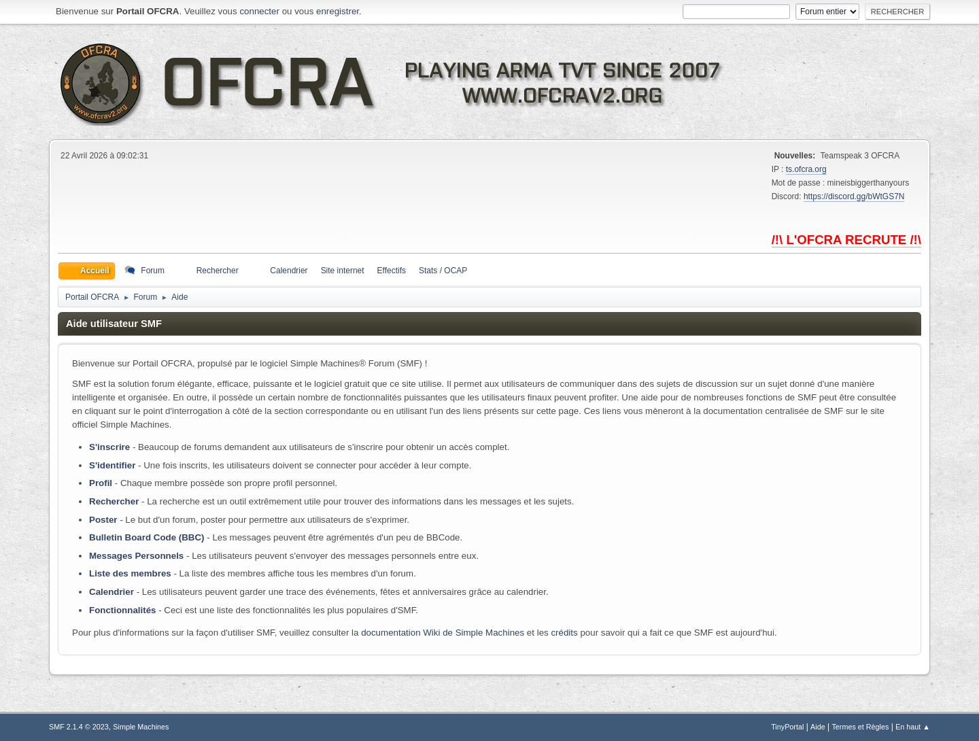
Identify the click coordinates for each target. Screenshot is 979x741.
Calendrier (111, 592)
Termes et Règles (860, 727)
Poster (103, 520)
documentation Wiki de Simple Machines (442, 632)
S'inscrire (109, 447)
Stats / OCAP (443, 270)
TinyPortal (787, 727)
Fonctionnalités (122, 610)
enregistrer (337, 11)
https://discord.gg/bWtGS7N (854, 196)
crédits (564, 632)
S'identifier (112, 465)
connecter (259, 11)
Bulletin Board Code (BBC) (147, 537)
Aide (817, 727)
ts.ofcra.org (806, 169)
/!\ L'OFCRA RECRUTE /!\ (846, 239)
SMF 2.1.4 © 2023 (79, 727)
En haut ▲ (912, 727)
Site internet (342, 270)
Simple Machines (141, 727)
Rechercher (114, 501)
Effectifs (391, 270)
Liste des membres (130, 573)
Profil (100, 483)
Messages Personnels (136, 556)
